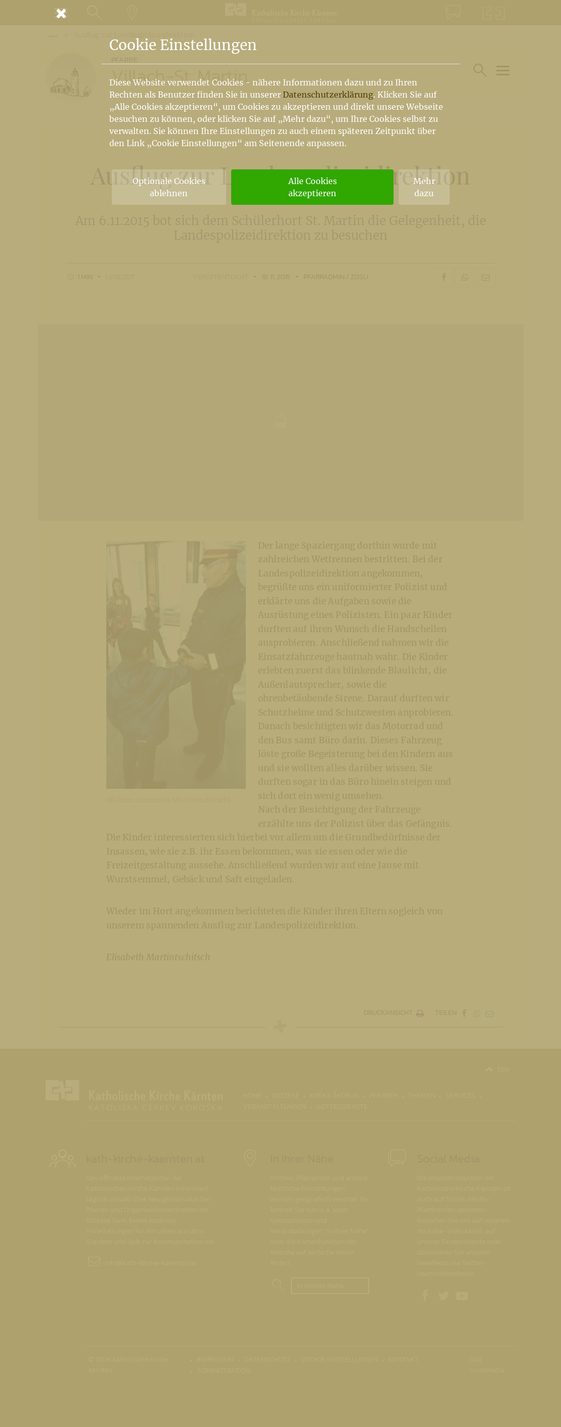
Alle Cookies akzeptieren (312, 187)
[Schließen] (281, 13)
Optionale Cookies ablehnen (169, 187)
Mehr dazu (424, 187)
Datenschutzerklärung (328, 95)
